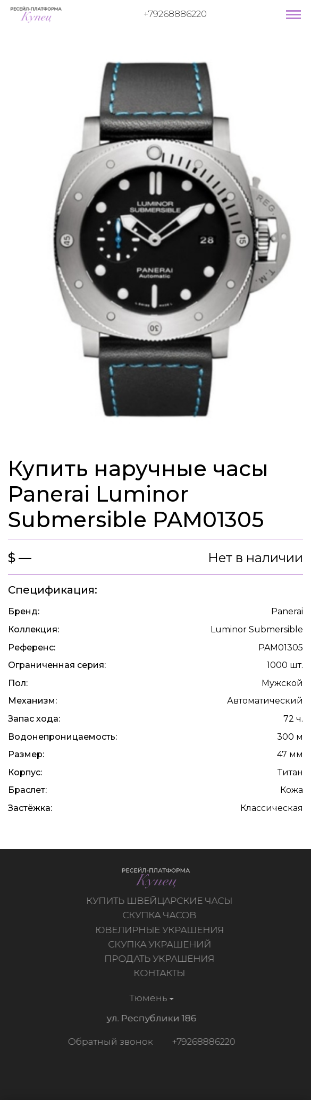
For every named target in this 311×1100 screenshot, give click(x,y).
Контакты (161, 973)
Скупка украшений (160, 944)
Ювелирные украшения (160, 930)
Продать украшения (161, 958)
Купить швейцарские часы (161, 900)
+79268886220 (175, 14)
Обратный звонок (109, 1041)
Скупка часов (161, 915)
